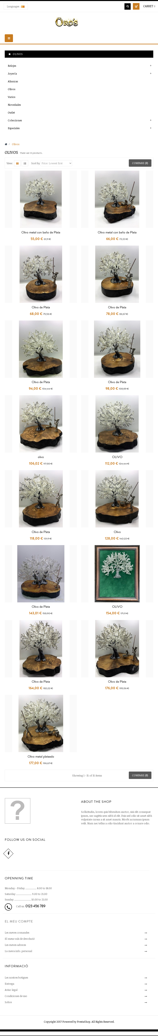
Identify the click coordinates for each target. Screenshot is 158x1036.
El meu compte (19, 921)
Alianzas (13, 81)
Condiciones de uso (16, 996)
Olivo (117, 532)
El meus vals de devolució (20, 939)
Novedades (14, 105)
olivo (41, 457)
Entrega (9, 983)
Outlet (11, 112)
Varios (11, 97)
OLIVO (117, 457)
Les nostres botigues (16, 977)
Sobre (8, 1002)
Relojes (12, 66)
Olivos (11, 89)
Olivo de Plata (41, 307)
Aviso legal (11, 990)
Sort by (35, 163)
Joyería (12, 73)
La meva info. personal (18, 951)
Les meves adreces (15, 945)
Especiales (14, 128)
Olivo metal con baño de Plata (40, 232)
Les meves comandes (17, 932)
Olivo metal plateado (41, 757)
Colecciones (15, 120)
